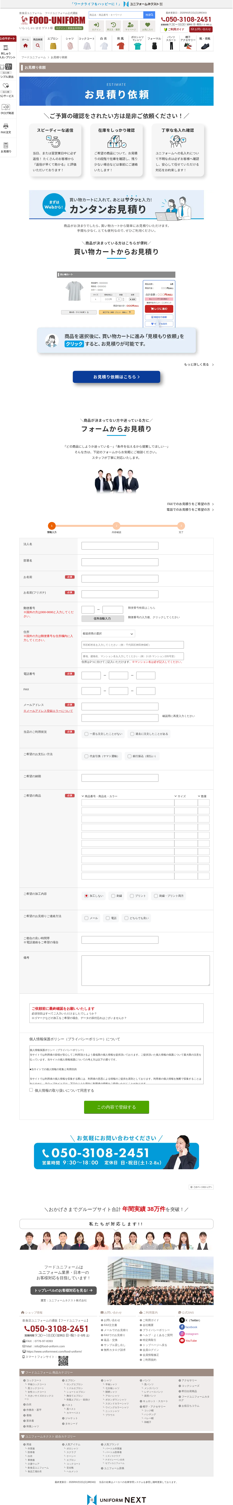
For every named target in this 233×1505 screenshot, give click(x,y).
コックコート (34, 1357)
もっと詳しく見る (199, 364)
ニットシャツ (112, 1388)
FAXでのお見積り (114, 1312)
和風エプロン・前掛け (78, 1377)
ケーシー (71, 1433)
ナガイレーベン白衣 (114, 1437)
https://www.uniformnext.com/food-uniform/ (54, 1329)
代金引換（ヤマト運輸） (105, 756)
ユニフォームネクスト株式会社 (72, 1280)
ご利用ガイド (151, 1297)
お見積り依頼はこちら (116, 377)
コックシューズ (190, 1363)
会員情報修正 (151, 1332)
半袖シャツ (111, 1362)
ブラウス (110, 1392)
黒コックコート (36, 1365)
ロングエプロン (75, 1362)
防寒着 (31, 1430)
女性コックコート (37, 1369)
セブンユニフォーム (114, 1441)
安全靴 (70, 1445)
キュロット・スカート (155, 1378)
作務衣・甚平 (34, 1387)
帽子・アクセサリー (154, 1384)
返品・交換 (110, 1317)
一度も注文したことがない (106, 733)
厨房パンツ (150, 1373)
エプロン (70, 1357)
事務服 (31, 1437)
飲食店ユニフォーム (38, 1445)
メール (94, 918)
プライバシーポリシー (156, 1307)
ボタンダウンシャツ (115, 1377)
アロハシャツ (112, 1373)
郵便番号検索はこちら (141, 607)
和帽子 (147, 1400)
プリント (140, 895)
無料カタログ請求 (115, 1327)
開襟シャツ (111, 1369)
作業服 (31, 1426)
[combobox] (116, 15)
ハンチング (150, 1392)
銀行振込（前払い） (145, 756)
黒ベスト (71, 1386)
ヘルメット (72, 1449)
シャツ (108, 1357)
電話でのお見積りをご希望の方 (190, 509)
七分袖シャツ (112, 1365)
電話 (113, 918)
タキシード (71, 1401)
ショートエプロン (76, 1369)
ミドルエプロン (75, 1365)
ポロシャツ (72, 1426)
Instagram (191, 1311)
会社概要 (148, 1302)
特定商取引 (149, 1317)
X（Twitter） (193, 1298)
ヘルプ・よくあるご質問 (158, 1312)
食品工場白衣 (35, 1449)
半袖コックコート (37, 1362)
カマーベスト (74, 1390)
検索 (149, 14)
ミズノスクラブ (112, 1433)
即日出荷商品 (189, 1368)
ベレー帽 (149, 1396)
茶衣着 (30, 1398)
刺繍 (119, 895)
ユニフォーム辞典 (114, 1445)
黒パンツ (149, 1362)
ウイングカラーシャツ (117, 1385)
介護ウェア (33, 1441)
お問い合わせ (201, 29)
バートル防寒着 (113, 1430)
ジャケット (71, 1395)
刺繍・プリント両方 (171, 895)
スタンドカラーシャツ (117, 1381)
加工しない (96, 895)
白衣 (28, 1382)
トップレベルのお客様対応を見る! (67, 1271)
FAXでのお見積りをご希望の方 (190, 503)
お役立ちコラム (190, 1383)
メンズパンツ (151, 1365)
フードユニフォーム (66, 1247)
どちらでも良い (139, 918)
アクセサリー (189, 1357)
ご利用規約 (149, 1337)
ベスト (69, 1382)
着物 (28, 1393)
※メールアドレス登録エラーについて (48, 710)
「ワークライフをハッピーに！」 (96, 4)
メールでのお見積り (116, 1307)
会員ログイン (151, 1327)
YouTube (191, 1318)
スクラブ (71, 1430)
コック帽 (149, 1388)
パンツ (146, 1357)
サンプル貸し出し (115, 1322)
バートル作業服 (113, 1426)
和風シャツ (32, 1403)
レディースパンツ (153, 1369)
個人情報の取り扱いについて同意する (64, 1096)
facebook (191, 1304)
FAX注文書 (110, 1302)
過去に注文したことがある (152, 733)
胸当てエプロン (75, 1373)
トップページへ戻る (155, 1322)
